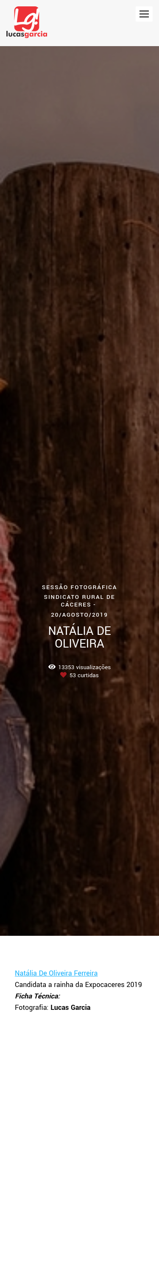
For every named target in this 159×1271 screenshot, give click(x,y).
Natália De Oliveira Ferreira (56, 973)
